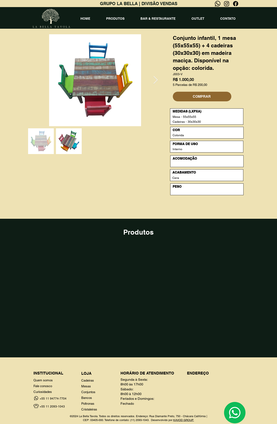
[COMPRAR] (202, 96)
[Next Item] (155, 80)
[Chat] (234, 412)
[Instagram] (226, 3)
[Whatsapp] (217, 3)
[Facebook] (235, 3)
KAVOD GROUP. (183, 420)
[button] (115, 18)
